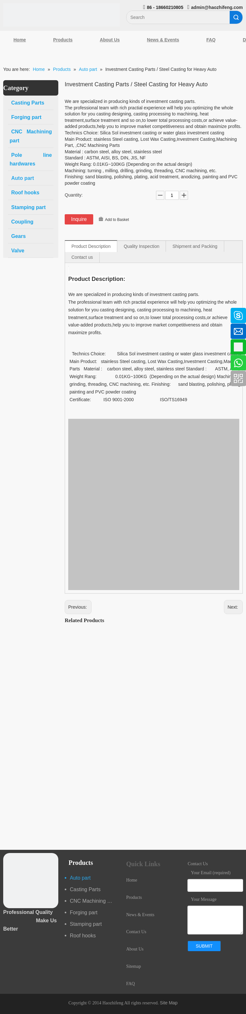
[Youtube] (8, 363)
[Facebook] (8, 312)
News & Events (163, 39)
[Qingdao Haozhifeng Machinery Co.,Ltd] (61, 15)
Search (236, 17)
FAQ (211, 39)
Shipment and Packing (194, 246)
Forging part (83, 912)
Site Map (168, 1002)
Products (63, 39)
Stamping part (86, 924)
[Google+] (8, 346)
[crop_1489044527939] (30, 880)
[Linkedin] (8, 329)
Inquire (79, 219)
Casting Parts (85, 889)
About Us (110, 39)
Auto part (80, 878)
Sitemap (133, 966)
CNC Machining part (93, 901)
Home (19, 39)
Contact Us (136, 931)
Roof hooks (83, 935)
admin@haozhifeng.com (217, 7)
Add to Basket (117, 219)
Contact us (82, 257)
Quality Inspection (141, 246)
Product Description (91, 246)
